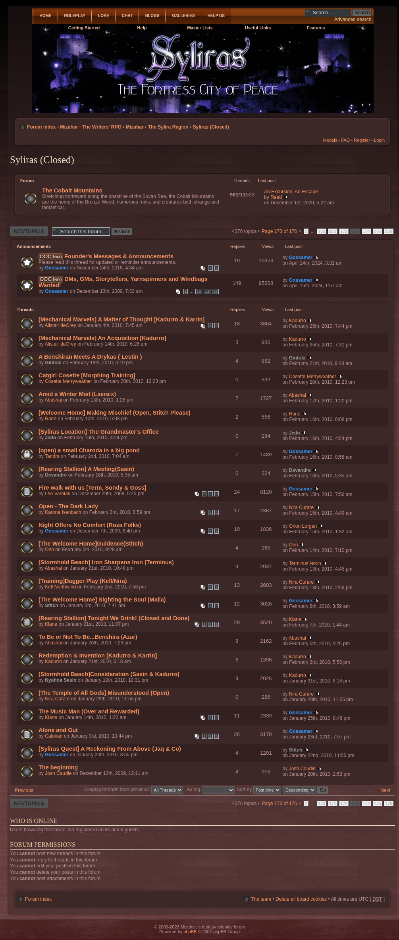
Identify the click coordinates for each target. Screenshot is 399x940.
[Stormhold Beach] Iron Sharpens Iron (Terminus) (106, 562)
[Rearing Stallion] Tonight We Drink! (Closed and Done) (114, 618)
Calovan (53, 736)
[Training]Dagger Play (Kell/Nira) (83, 581)
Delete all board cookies (301, 899)
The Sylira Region (168, 127)
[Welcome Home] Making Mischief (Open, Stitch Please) (115, 412)
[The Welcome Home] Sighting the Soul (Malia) (102, 599)
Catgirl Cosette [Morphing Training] (87, 375)
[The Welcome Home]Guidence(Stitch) (91, 543)
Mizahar (135, 127)
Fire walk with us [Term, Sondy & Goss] (92, 487)
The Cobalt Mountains (72, 190)
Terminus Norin (305, 563)
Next (385, 790)
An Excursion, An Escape (291, 191)
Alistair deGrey (60, 325)
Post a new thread (29, 231)
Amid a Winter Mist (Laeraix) (77, 394)
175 (377, 231)
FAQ (345, 140)
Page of (279, 231)
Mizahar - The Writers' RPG (90, 127)
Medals (330, 140)
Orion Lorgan (303, 526)
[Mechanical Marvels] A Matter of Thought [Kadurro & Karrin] (121, 319)
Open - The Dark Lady (68, 506)
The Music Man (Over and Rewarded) (89, 711)
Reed (276, 197)
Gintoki (53, 362)
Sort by (259, 789)
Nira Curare (301, 507)
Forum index (41, 127)
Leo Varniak (57, 493)
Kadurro (297, 320)
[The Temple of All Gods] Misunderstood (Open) (104, 693)
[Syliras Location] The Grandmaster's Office (99, 432)
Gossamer (56, 268)
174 (366, 231)
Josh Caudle (58, 773)
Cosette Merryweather (68, 381)
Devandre (56, 475)
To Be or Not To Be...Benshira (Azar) (88, 637)
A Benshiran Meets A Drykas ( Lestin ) (90, 357)
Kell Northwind (60, 587)
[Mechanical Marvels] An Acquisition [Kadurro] (102, 338)
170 (321, 231)
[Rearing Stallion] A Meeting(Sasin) (86, 469)
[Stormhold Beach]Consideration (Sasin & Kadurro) (109, 674)
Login (379, 140)
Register (362, 140)
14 (207, 291)
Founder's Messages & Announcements (118, 256)
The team (261, 899)
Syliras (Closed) (211, 127)
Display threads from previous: (134, 789)
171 (332, 231)
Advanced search (352, 19)
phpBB (190, 931)
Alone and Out (58, 730)
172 (343, 231)
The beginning (58, 767)
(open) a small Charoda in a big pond (89, 450)
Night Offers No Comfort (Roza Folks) (90, 525)
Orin (49, 549)
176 (388, 231)
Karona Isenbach (63, 512)
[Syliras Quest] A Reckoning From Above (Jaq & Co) (110, 749)
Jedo (50, 437)
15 (215, 291)
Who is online (34, 820)
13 (199, 291)
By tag (211, 789)
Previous (24, 790)
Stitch (51, 605)
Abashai (53, 400)
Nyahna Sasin (60, 680)
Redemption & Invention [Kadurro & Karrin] (98, 655)
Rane (50, 418)
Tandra (52, 456)
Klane (51, 624)
